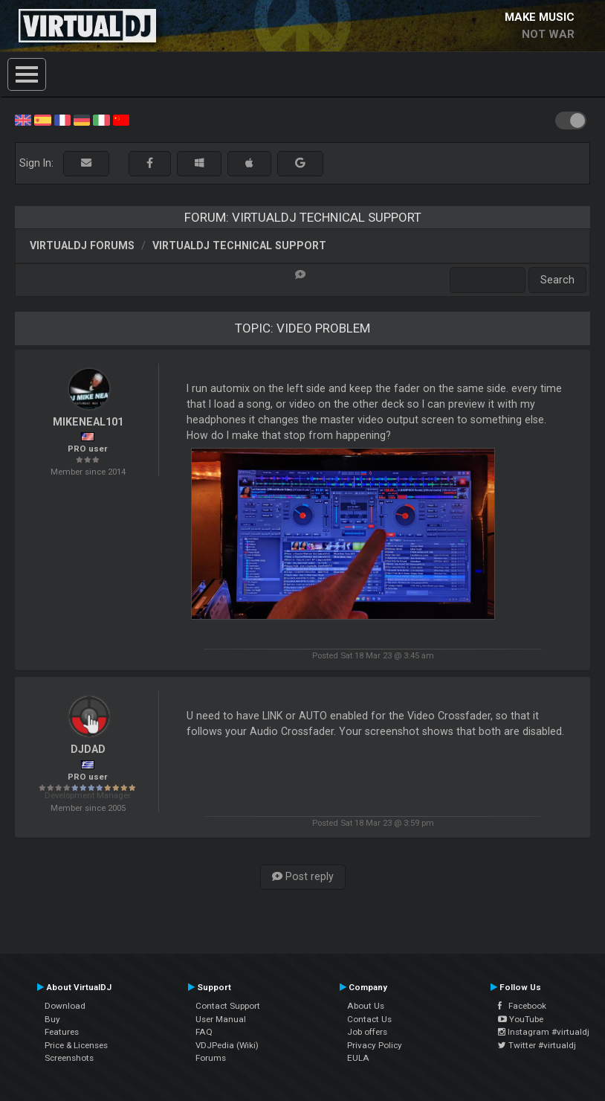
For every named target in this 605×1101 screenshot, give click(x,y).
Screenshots (69, 1058)
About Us (365, 1006)
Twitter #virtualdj (537, 1045)
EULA (358, 1058)
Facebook (522, 1006)
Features (62, 1032)
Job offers (367, 1032)
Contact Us (369, 1019)
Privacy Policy (374, 1045)
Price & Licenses (76, 1045)
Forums (210, 1058)
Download (65, 1006)
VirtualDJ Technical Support (239, 245)
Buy (52, 1019)
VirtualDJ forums (82, 245)
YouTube (520, 1019)
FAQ (204, 1032)
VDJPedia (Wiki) (227, 1045)
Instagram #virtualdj (543, 1032)
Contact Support (227, 1006)
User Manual (220, 1019)
